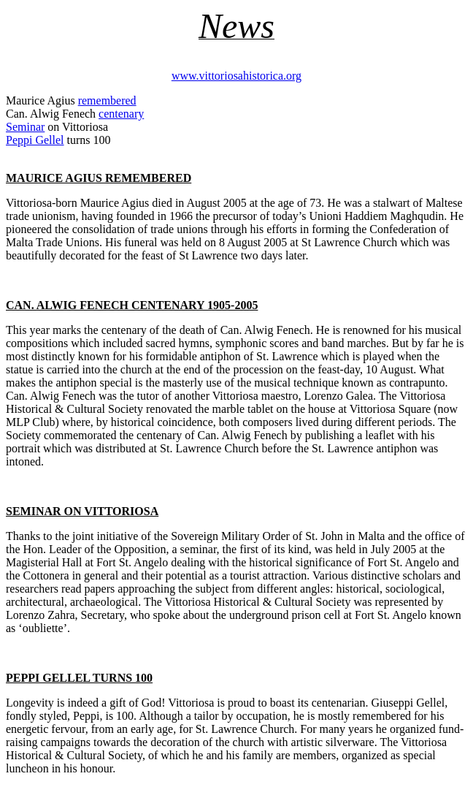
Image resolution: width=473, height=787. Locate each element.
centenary (121, 113)
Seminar (25, 127)
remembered (107, 100)
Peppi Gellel (35, 140)
